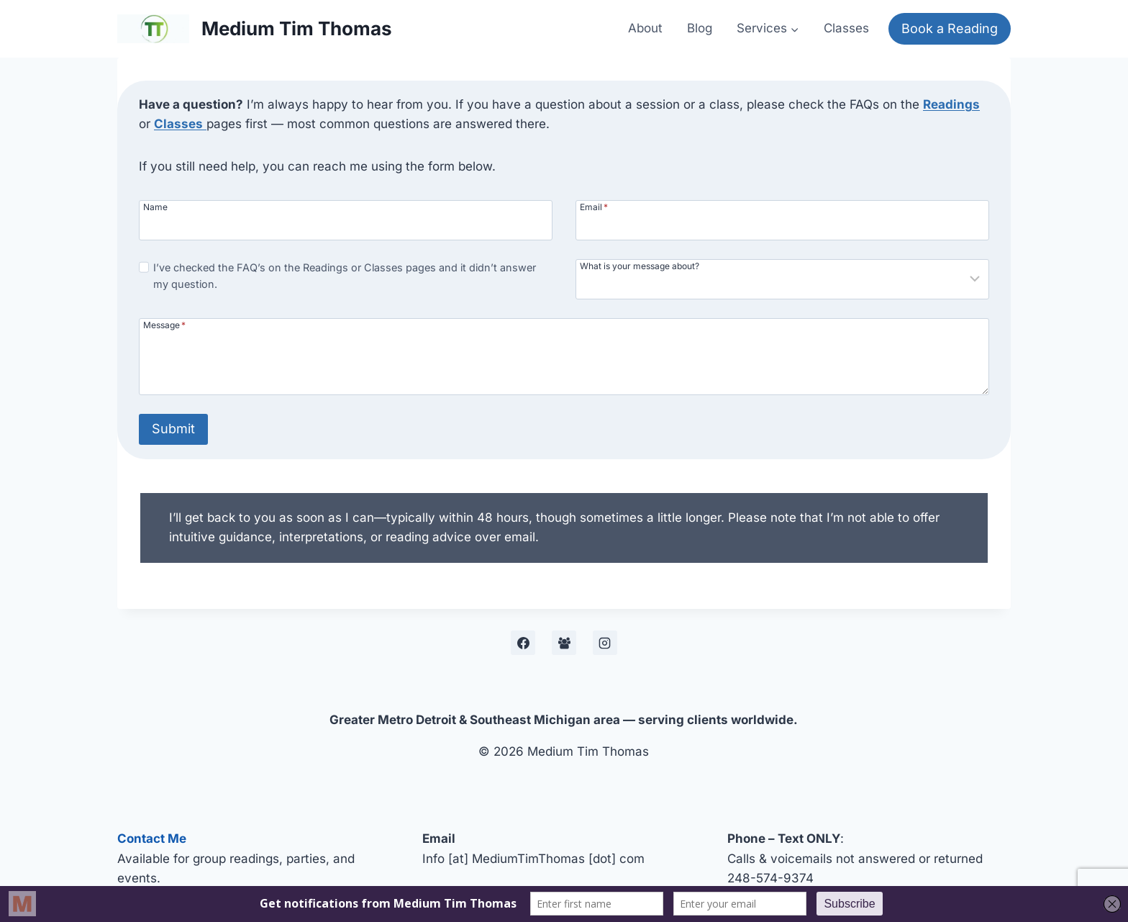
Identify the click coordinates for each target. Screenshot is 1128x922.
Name (155, 207)
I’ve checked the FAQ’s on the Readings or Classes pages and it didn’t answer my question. (344, 275)
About (645, 28)
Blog (699, 28)
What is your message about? (639, 266)
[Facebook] (523, 643)
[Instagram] (605, 643)
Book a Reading (949, 28)
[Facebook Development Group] (564, 643)
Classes (846, 28)
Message (164, 325)
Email (594, 207)
